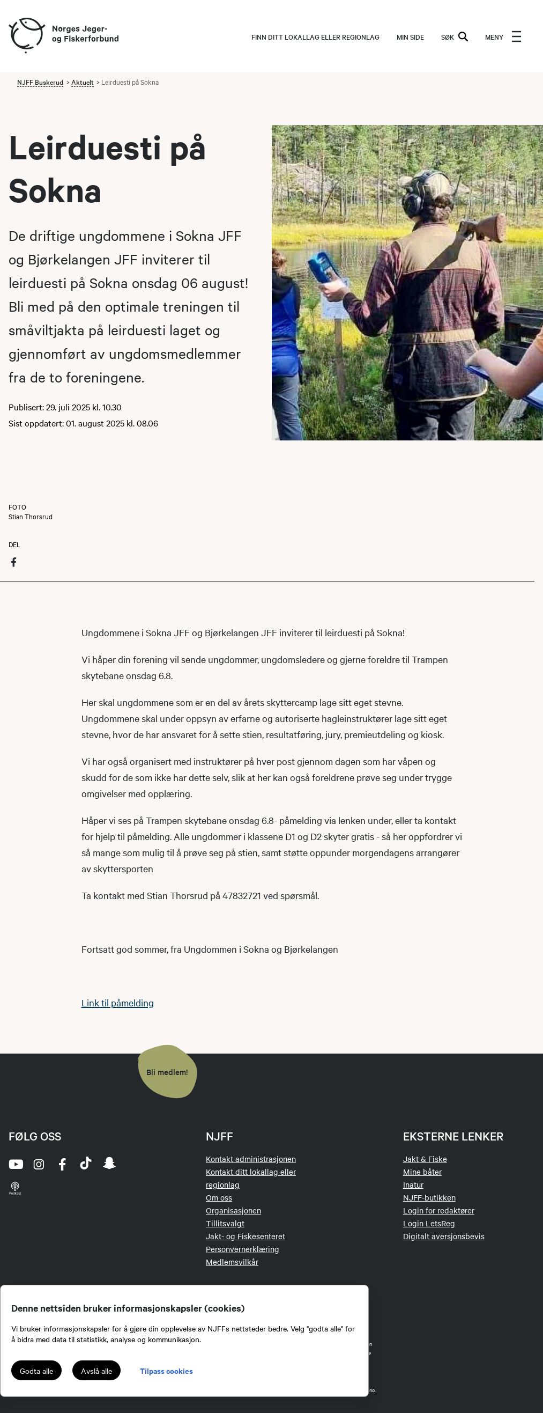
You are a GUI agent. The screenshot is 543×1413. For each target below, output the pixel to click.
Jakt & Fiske (425, 1158)
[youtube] (15, 1164)
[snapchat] (109, 1164)
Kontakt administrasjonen (251, 1158)
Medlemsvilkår (232, 1261)
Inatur (413, 1184)
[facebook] (62, 1164)
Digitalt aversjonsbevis (444, 1236)
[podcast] (15, 1187)
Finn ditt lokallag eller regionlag (315, 36)
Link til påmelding (117, 1002)
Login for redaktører (438, 1210)
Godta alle (36, 1370)
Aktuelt (82, 81)
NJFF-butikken (429, 1197)
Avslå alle (96, 1370)
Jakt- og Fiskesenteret (245, 1236)
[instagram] (38, 1164)
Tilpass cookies (166, 1370)
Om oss (219, 1197)
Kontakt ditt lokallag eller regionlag (251, 1178)
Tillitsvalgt (225, 1223)
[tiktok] (85, 1164)
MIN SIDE (410, 36)
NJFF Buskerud (40, 81)
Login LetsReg (429, 1223)
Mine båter (422, 1171)
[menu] (503, 36)
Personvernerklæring (242, 1248)
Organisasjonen (233, 1210)
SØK (454, 36)
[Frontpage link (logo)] (26, 36)
